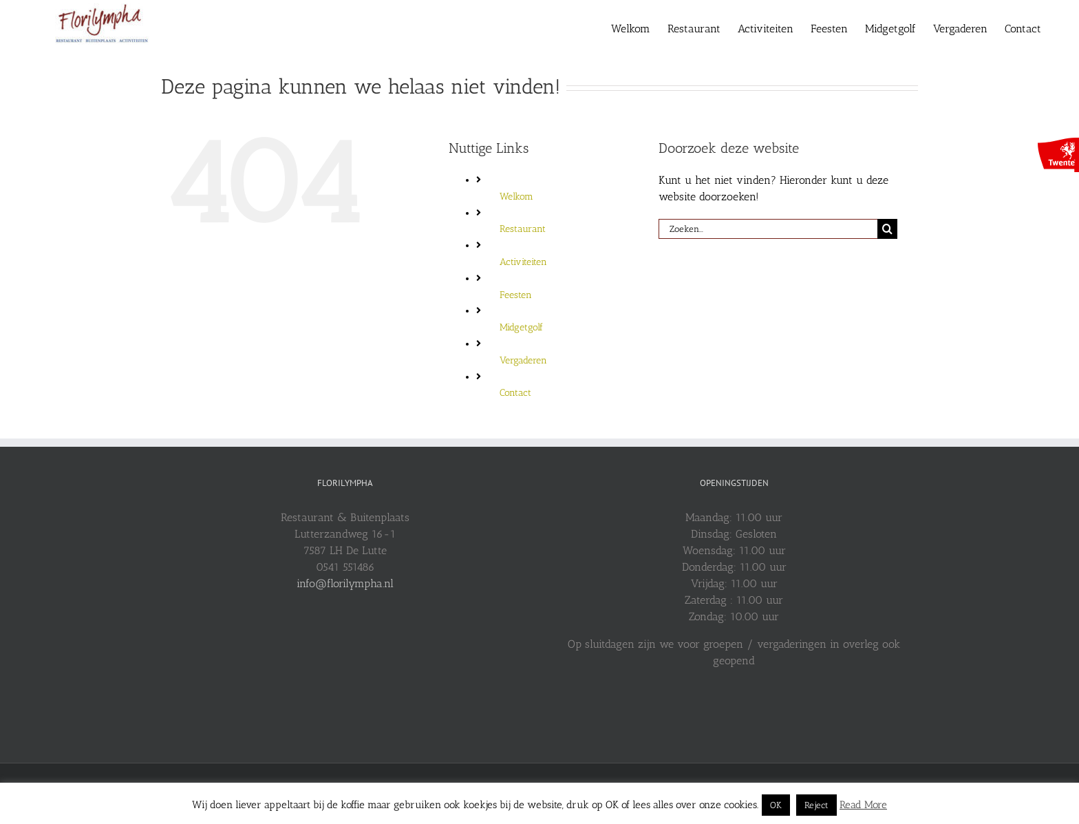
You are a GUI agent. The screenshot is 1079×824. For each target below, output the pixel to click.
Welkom (516, 196)
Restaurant (523, 229)
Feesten (516, 295)
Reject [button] (816, 805)
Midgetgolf (521, 327)
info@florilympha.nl (345, 583)
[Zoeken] (887, 229)
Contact (515, 393)
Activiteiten (523, 262)
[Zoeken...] (768, 229)
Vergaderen (523, 360)
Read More (863, 805)
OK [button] (776, 805)
